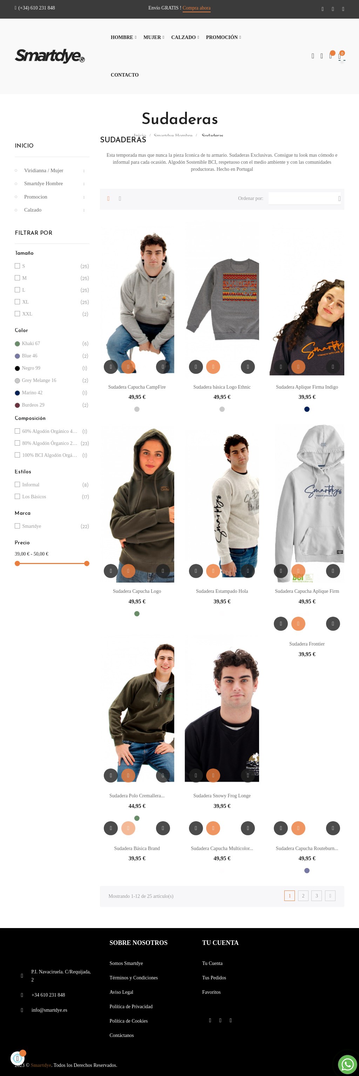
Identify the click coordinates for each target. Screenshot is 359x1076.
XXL (51, 314)
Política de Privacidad (131, 1006)
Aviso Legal (121, 992)
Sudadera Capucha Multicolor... (222, 848)
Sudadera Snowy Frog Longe (222, 795)
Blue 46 (50, 356)
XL (51, 302)
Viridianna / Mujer (43, 170)
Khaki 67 (50, 344)
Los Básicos (51, 497)
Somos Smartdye (126, 963)
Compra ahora (197, 8)
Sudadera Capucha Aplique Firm (307, 591)
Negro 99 (50, 368)
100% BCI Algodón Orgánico (51, 455)
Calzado (32, 210)
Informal (51, 485)
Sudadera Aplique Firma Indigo (307, 387)
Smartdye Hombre (43, 183)
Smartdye (51, 526)
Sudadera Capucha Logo (137, 591)
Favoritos (211, 992)
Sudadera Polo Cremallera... (136, 795)
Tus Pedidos (214, 977)
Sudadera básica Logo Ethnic (222, 387)
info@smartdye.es (49, 1010)
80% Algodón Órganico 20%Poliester (51, 443)
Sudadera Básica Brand (137, 848)
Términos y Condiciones (133, 977)
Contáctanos (121, 1035)
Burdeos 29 (50, 405)
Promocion (35, 197)
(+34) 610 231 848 (35, 8)
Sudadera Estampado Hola (222, 591)
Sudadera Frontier (307, 644)
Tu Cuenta (212, 963)
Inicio (24, 146)
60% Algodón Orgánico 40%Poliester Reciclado (51, 431)
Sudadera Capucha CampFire (137, 387)
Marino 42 (50, 393)
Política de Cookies (128, 1021)
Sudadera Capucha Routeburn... (307, 848)
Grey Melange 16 (50, 380)
